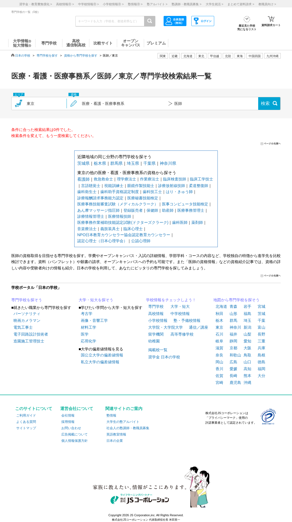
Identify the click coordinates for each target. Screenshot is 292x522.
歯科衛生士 (87, 191)
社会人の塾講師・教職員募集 (127, 428)
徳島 (261, 362)
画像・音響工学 (94, 320)
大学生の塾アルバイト (122, 422)
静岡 (233, 341)
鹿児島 (235, 382)
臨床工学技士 (201, 179)
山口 (247, 362)
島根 (261, 355)
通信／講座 (198, 327)
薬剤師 (197, 222)
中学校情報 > (88, 4)
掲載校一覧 (157, 350)
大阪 (247, 348)
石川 (219, 334)
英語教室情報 (116, 434)
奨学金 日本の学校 (164, 357)
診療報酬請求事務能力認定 (100, 198)
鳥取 (247, 355)
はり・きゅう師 (179, 191)
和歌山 (235, 355)
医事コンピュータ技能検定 (185, 204)
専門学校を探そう (26, 300)
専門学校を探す (47, 55)
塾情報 (111, 415)
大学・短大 (180, 306)
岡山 (219, 362)
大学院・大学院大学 (165, 327)
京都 (233, 348)
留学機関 (156, 334)
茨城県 (83, 163)
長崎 (233, 375)
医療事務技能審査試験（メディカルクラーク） (117, 204)
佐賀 (219, 375)
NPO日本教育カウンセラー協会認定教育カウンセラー (123, 235)
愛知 (247, 341)
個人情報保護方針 (74, 441)
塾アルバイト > (157, 4)
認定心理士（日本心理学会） (102, 241)
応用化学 (88, 341)
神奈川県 (168, 163)
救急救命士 (103, 179)
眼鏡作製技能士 (140, 185)
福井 (233, 334)
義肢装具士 (110, 229)
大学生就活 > (214, 4)
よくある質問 (26, 422)
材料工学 (88, 327)
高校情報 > (65, 4)
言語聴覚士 (90, 185)
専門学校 (156, 306)
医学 (85, 334)
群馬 (233, 320)
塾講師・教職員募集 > (186, 4)
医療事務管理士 (190, 210)
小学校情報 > (113, 4)
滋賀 (219, 348)
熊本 (247, 375)
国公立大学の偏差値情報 (102, 355)
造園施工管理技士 (28, 341)
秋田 (219, 313)
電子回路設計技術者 (30, 334)
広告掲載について (74, 434)
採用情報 (68, 422)
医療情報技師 (119, 216)
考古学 (86, 313)
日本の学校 (22, 55)
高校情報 (156, 313)
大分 (261, 375)
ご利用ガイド (26, 415)
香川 (219, 369)
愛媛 (233, 369)
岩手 (247, 306)
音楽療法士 (87, 229)
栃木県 (100, 163)
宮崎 (219, 382)
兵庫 (261, 348)
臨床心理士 (133, 229)
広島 (233, 362)
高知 (247, 369)
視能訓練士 (113, 185)
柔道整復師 (198, 185)
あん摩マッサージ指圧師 (98, 210)
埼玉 (247, 320)
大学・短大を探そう (96, 300)
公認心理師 (140, 241)
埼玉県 (133, 163)
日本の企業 (114, 441)
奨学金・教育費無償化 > (35, 4)
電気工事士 (23, 327)
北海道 (187, 56)
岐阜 (219, 341)
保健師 (152, 210)
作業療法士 (149, 179)
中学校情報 (180, 313)
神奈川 (235, 327)
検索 (265, 103)
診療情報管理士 (90, 216)
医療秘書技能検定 (142, 198)
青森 (233, 306)
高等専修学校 (182, 334)
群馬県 (116, 163)
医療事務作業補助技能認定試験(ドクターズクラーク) (122, 222)
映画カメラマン (26, 320)
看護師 (83, 179)
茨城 (261, 313)
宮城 (261, 306)
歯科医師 (180, 222)
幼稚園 (154, 341)
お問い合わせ (71, 428)
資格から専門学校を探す (80, 55)
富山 (261, 327)
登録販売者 (133, 210)
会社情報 (68, 415)
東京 (219, 327)
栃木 (219, 320)
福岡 (261, 369)
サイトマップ (26, 428)
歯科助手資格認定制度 (119, 191)
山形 (233, 313)
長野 (261, 334)
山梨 (247, 334)
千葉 (261, 320)
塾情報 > (135, 4)
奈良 (219, 355)
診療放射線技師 (171, 185)
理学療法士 (126, 179)
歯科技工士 (152, 191)
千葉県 (149, 163)
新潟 (247, 327)
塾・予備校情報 (186, 320)
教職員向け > (267, 4)
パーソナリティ (26, 313)
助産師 (167, 210)
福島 (247, 313)
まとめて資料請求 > (240, 4)
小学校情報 (157, 320)
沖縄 (247, 382)
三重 (261, 341)
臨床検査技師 (174, 179)
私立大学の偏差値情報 (100, 362)
